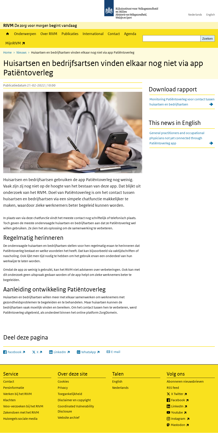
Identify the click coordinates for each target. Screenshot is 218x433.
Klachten (9, 400)
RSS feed (173, 388)
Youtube (188, 412)
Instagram (189, 418)
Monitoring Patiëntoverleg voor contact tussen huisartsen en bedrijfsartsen (182, 101)
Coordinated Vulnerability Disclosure (76, 408)
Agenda (130, 33)
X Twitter (188, 393)
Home (7, 33)
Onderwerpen (25, 33)
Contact (114, 33)
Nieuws (21, 52)
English (210, 14)
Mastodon (189, 424)
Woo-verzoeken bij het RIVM (23, 406)
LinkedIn (188, 406)
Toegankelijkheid (70, 394)
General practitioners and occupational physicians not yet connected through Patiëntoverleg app (176, 138)
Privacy (63, 388)
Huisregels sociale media (20, 419)
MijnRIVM (16, 43)
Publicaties (70, 33)
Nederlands (195, 14)
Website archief (68, 417)
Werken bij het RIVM (17, 394)
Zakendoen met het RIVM (21, 412)
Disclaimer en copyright (74, 400)
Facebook (189, 400)
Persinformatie (13, 388)
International (93, 33)
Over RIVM (48, 33)
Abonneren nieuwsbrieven (185, 381)
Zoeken (207, 39)
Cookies (63, 381)
